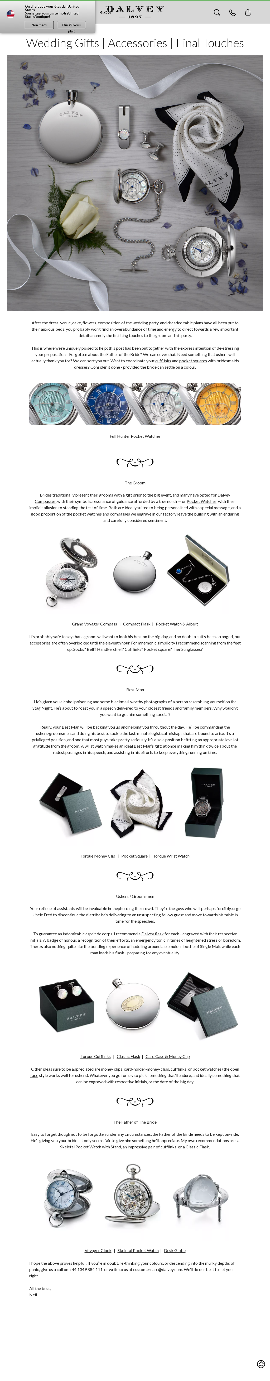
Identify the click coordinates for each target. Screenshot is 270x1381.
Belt (90, 649)
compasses (120, 513)
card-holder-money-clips (146, 1068)
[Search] (217, 12)
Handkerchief (109, 649)
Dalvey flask (152, 933)
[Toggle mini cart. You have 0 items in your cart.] (248, 12)
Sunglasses (191, 649)
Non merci (39, 25)
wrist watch (95, 745)
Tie (176, 649)
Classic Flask (197, 1146)
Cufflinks (133, 649)
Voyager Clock (98, 1250)
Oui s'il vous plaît (71, 26)
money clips (111, 1068)
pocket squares (193, 360)
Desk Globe (175, 1250)
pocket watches (87, 513)
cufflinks (163, 360)
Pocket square (157, 649)
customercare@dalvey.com (157, 1269)
